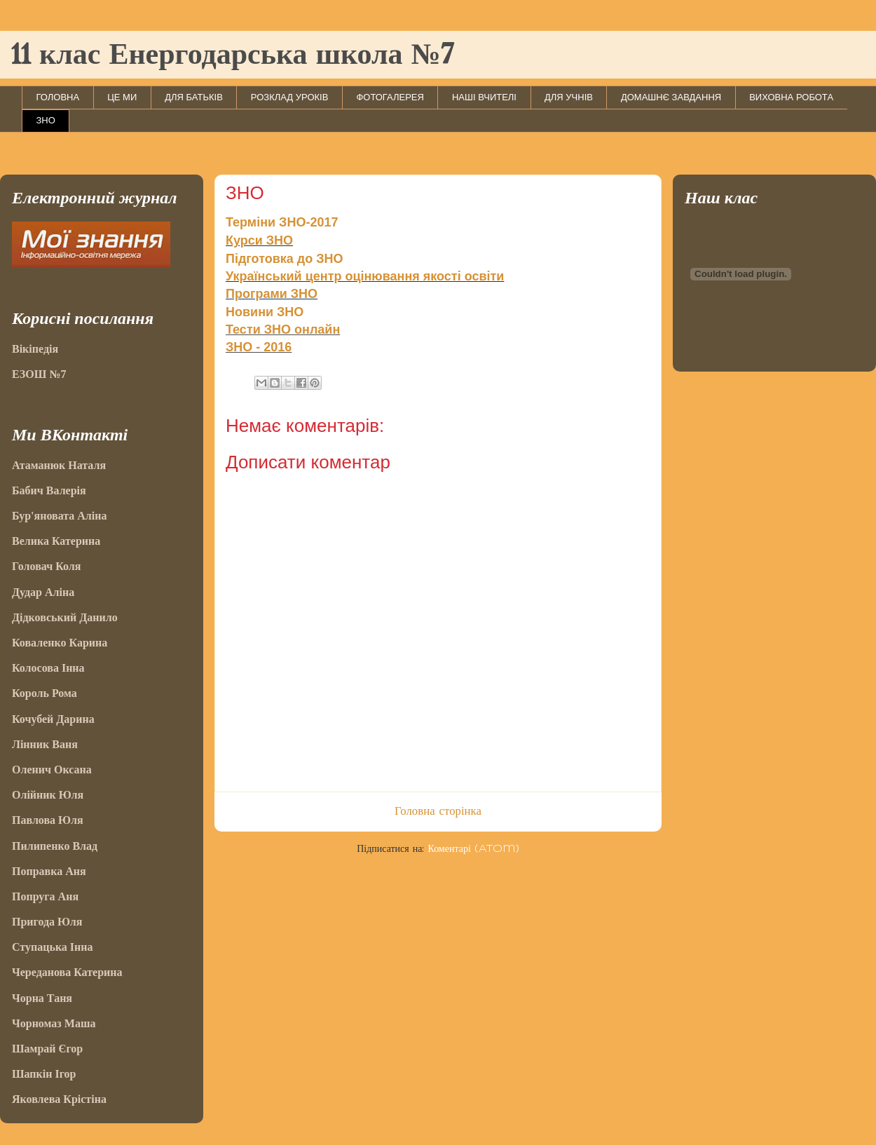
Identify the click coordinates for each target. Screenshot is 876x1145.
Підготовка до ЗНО (284, 259)
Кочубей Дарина (53, 719)
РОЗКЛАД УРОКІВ (290, 97)
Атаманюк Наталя (59, 465)
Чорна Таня (42, 998)
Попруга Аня (45, 896)
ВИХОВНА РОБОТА (791, 97)
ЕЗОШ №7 (39, 374)
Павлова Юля (47, 820)
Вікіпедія (35, 349)
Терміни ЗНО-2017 (282, 222)
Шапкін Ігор (44, 1074)
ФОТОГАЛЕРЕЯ (390, 97)
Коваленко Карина (59, 643)
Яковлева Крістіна (59, 1099)
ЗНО (45, 120)
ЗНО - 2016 (259, 347)
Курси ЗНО (259, 240)
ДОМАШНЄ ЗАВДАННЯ (671, 97)
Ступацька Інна (52, 947)
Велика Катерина (56, 541)
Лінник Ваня (45, 744)
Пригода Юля (47, 922)
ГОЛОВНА (58, 97)
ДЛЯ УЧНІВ (569, 97)
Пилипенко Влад (54, 846)
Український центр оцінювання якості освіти (365, 276)
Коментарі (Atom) (473, 849)
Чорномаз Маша (53, 1023)
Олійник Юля (47, 795)
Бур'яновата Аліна (59, 516)
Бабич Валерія (49, 490)
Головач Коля (46, 566)
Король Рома (44, 693)
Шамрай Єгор (47, 1049)
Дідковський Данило (65, 617)
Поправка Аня (49, 871)
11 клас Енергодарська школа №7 (232, 56)
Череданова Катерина (67, 972)
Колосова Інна (48, 668)
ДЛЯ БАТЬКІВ (194, 97)
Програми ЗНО (271, 294)
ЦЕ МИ (122, 97)
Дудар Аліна (43, 592)
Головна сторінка (438, 811)
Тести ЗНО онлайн (283, 330)
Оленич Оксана (52, 769)
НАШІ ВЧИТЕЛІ (484, 97)
